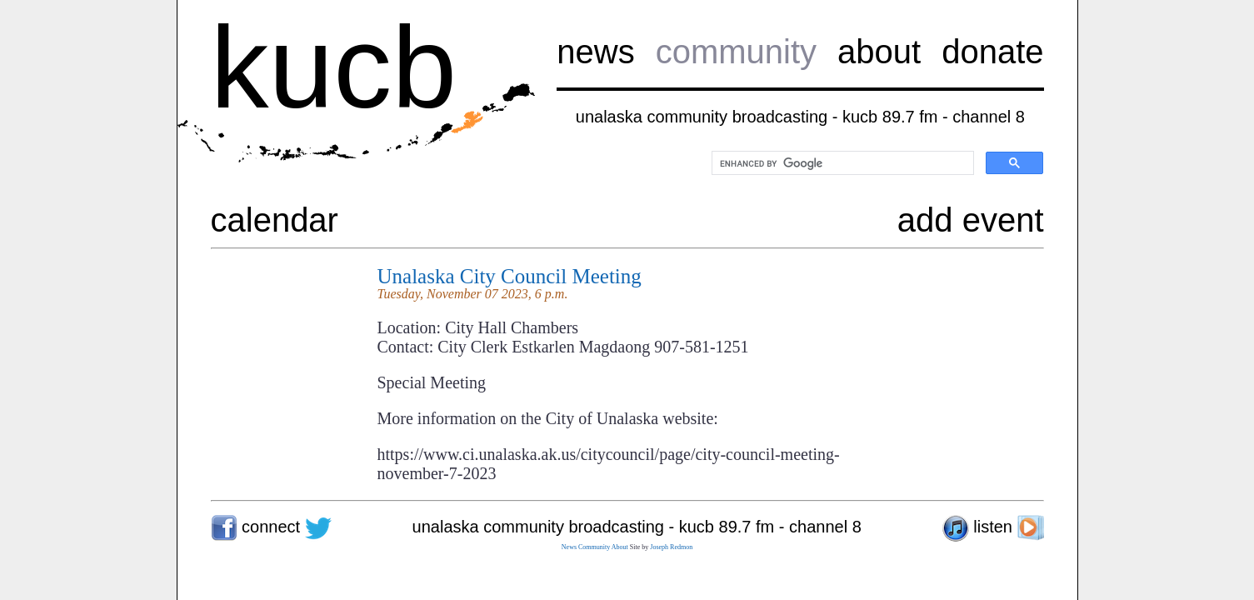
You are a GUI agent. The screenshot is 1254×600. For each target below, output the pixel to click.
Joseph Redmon (671, 547)
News (569, 547)
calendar (274, 220)
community (736, 51)
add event (970, 220)
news (595, 51)
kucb (334, 67)
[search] (841, 163)
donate (992, 51)
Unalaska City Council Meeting (509, 276)
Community (594, 547)
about (879, 51)
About (620, 547)
